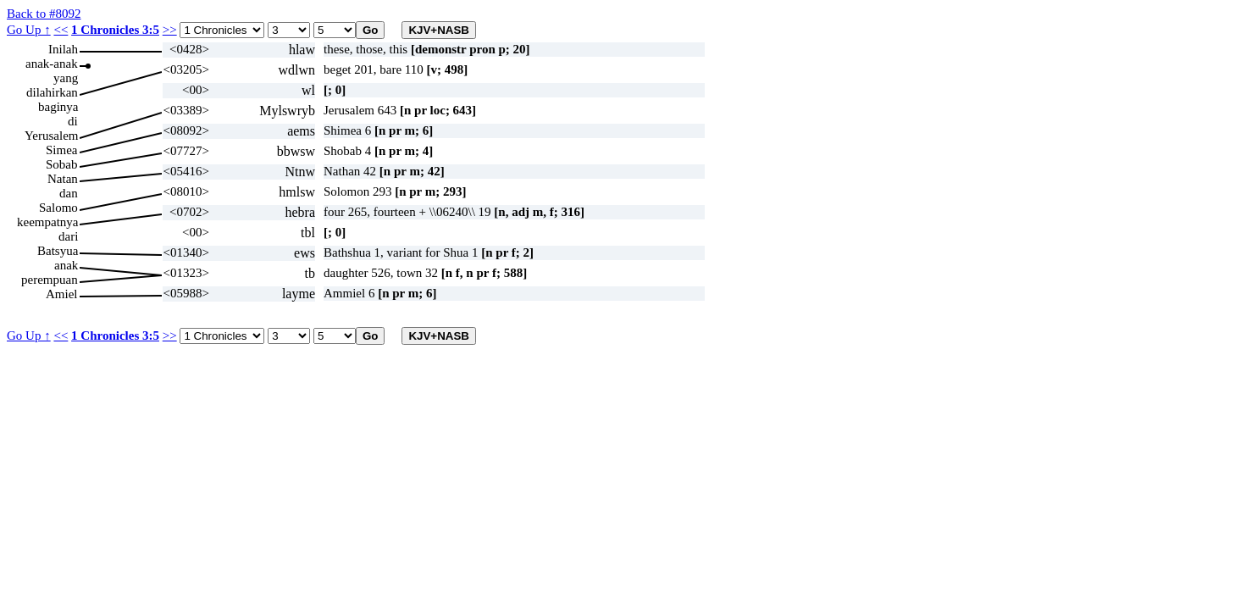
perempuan (49, 279)
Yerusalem (51, 135)
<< (60, 29)
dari (68, 236)
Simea (62, 150)
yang (65, 78)
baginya (58, 107)
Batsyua (57, 251)
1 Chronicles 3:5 (115, 29)
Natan (62, 179)
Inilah (63, 49)
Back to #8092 (44, 13)
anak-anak (51, 63)
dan (68, 193)
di (73, 121)
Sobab (62, 164)
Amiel (62, 294)
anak (66, 265)
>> (170, 29)
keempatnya (47, 222)
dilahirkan (52, 92)
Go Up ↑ (29, 29)
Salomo (58, 207)
